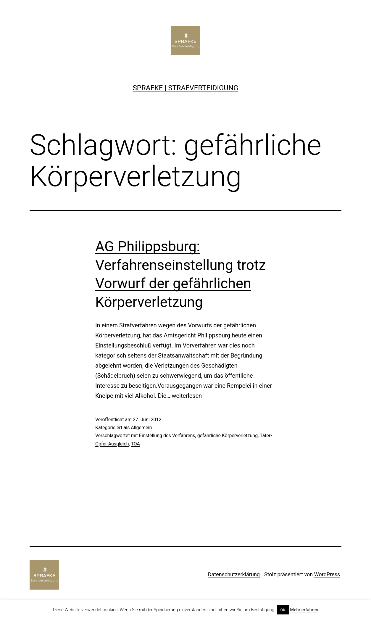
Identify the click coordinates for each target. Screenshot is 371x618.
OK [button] (282, 610)
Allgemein (141, 427)
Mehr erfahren (304, 609)
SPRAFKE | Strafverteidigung (185, 88)
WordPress (327, 574)
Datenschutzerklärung (234, 574)
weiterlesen (187, 395)
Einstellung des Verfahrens (167, 435)
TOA (135, 444)
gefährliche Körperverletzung (227, 435)
